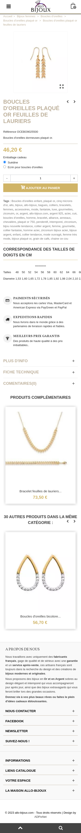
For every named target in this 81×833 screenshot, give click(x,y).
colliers (53, 205)
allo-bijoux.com (38, 213)
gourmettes (66, 209)
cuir (74, 213)
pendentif (42, 221)
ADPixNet (40, 816)
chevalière (9, 221)
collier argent (42, 226)
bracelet (42, 217)
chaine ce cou (59, 238)
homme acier (31, 230)
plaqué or (49, 201)
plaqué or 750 (26, 221)
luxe (54, 209)
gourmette (68, 226)
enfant (17, 234)
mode (34, 209)
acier (67, 213)
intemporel (56, 221)
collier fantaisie (12, 230)
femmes (8, 209)
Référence (9, 131)
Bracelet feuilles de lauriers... (40, 491)
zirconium (70, 221)
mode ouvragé (52, 234)
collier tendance (32, 234)
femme (56, 226)
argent (24, 213)
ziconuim (8, 213)
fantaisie (45, 209)
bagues (43, 205)
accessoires (22, 209)
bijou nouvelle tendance (18, 226)
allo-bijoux (30, 205)
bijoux (18, 205)
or (17, 213)
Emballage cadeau (15, 157)
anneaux (65, 217)
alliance (53, 217)
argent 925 (56, 213)
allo (11, 205)
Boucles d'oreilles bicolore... (40, 616)
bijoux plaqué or (22, 238)
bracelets (65, 205)
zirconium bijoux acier (54, 230)
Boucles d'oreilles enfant (26, 201)
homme (31, 217)
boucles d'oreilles (14, 217)
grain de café (41, 238)
